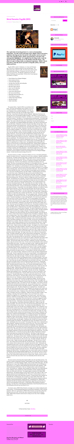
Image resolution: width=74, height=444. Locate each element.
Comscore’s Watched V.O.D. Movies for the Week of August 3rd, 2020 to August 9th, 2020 (61, 141)
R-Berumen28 (56, 37)
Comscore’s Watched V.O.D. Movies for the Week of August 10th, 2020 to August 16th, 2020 (61, 158)
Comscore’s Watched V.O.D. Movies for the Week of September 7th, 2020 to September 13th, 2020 (61, 135)
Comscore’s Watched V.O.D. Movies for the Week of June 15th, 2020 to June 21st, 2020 (61, 163)
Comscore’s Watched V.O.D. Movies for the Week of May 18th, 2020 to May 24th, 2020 (61, 186)
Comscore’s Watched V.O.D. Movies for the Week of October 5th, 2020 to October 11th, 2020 (61, 152)
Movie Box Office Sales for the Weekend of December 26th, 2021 (61, 147)
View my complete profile (57, 40)
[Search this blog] (57, 20)
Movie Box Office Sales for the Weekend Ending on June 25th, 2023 (15, 438)
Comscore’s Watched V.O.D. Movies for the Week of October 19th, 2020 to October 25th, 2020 (61, 169)
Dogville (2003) (12, 16)
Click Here (32, 408)
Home (8, 16)
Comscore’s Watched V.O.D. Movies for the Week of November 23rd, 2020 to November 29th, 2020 (61, 175)
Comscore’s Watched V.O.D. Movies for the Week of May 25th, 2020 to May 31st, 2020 (61, 181)
